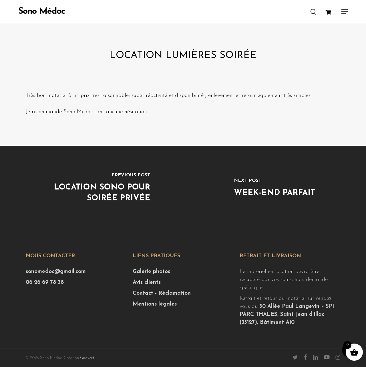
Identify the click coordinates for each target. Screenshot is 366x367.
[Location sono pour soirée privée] (91, 189)
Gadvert (87, 358)
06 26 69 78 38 (45, 282)
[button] (344, 12)
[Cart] (330, 12)
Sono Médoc (41, 12)
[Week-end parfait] (274, 189)
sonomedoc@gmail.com (56, 271)
